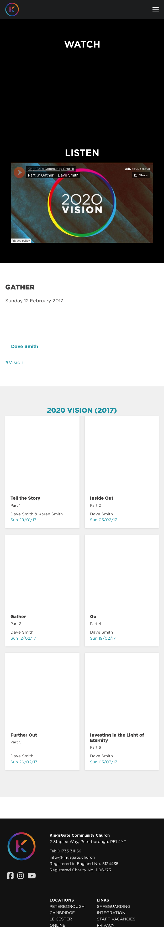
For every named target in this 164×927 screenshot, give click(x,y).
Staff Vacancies (116, 919)
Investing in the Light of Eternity (117, 737)
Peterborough (67, 906)
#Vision (14, 362)
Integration (111, 912)
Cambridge (62, 912)
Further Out (23, 735)
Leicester (61, 919)
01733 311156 (69, 851)
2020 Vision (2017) (82, 410)
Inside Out (101, 498)
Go (93, 616)
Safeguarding (113, 906)
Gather (18, 616)
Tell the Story (25, 498)
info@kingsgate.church (72, 857)
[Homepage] (16, 9)
